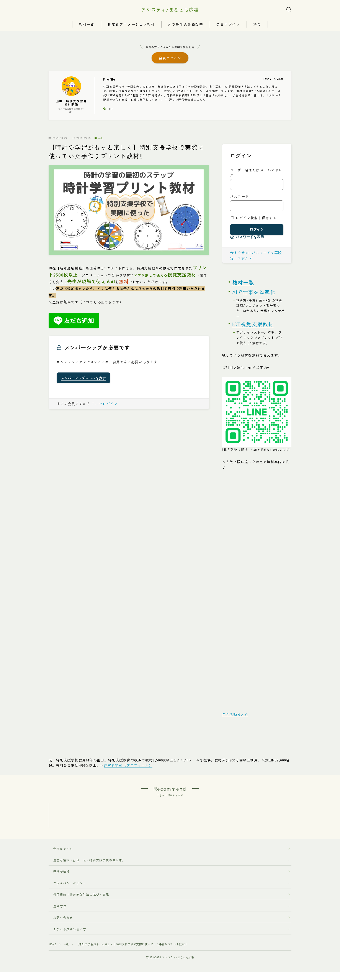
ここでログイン (104, 406)
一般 (99, 140)
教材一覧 (87, 24)
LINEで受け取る (256, 451)
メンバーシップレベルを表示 (83, 380)
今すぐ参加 (239, 255)
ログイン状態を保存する (253, 220)
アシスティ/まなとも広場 (170, 9)
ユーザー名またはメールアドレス (256, 175)
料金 (257, 24)
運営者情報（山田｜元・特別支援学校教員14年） (88, 889)
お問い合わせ (63, 946)
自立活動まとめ (235, 716)
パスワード (239, 198)
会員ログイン (228, 24)
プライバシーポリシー (69, 912)
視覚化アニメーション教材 (131, 24)
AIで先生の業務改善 (185, 24)
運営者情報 (61, 900)
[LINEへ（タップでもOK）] (256, 414)
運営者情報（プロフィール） (128, 767)
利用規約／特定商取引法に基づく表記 (81, 923)
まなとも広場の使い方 (68, 958)
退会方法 (58, 935)
